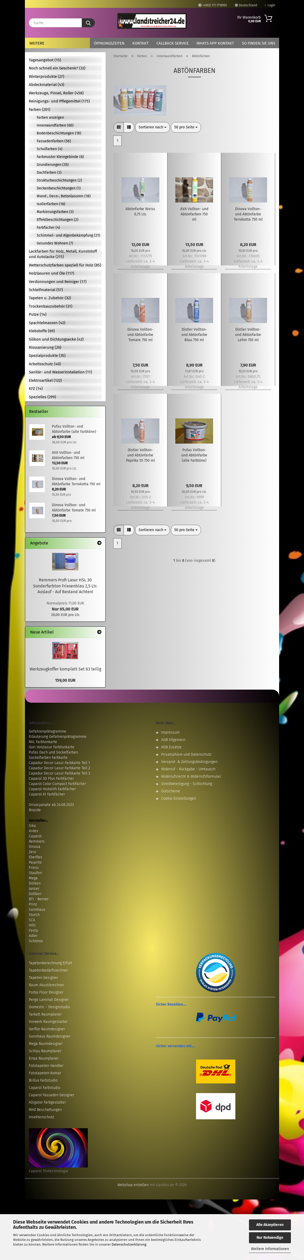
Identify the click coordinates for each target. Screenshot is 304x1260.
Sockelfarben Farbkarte (48, 757)
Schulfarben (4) (49, 149)
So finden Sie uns (258, 43)
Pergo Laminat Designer (49, 999)
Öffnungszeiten (109, 43)
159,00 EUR (65, 680)
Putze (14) (37, 314)
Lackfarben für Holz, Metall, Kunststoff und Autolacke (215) (63, 254)
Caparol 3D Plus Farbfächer (51, 778)
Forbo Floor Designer (46, 992)
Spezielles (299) (42, 397)
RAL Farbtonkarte (43, 742)
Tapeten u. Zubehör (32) (50, 298)
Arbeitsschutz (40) (45, 364)
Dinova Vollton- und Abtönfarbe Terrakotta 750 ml (248, 214)
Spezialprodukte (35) (47, 355)
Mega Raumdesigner (46, 1043)
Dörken (35, 883)
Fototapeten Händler (46, 1065)
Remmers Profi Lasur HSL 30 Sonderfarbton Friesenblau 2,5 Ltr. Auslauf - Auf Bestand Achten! (65, 585)
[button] (118, 127)
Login (270, 5)
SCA (32, 920)
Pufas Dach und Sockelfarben (53, 752)
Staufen (35, 873)
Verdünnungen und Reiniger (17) (57, 281)
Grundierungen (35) (53, 164)
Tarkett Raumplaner (45, 1014)
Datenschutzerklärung (129, 1244)
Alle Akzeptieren (270, 1225)
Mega (33, 878)
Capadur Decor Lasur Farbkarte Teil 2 (59, 768)
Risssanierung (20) (45, 347)
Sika (32, 825)
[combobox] (152, 127)
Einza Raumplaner (44, 1058)
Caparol (35, 836)
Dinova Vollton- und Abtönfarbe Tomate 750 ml (140, 334)
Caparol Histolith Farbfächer (52, 789)
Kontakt (140, 43)
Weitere (36, 43)
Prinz (33, 904)
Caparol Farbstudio (44, 1088)
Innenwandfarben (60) (55, 125)
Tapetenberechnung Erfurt (50, 963)
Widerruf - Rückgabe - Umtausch (188, 769)
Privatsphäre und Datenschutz (186, 754)
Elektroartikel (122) (45, 380)
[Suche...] (88, 22)
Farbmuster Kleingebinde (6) (60, 157)
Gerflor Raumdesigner (47, 1029)
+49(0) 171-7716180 (212, 5)
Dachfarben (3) (49, 172)
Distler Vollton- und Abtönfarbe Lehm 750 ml (248, 334)
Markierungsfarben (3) (55, 212)
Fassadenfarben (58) (54, 141)
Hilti (32, 925)
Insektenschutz (41, 1117)
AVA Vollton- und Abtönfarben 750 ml (194, 214)
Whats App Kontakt (215, 43)
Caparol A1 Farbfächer (47, 794)
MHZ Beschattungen (45, 1110)
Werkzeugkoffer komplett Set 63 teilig (65, 669)
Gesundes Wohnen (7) (55, 243)
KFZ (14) (36, 388)
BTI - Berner (38, 899)
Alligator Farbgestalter (47, 1102)
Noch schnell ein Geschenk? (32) (57, 68)
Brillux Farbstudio (43, 1080)
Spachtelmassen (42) (47, 322)
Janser (34, 888)
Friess (34, 867)
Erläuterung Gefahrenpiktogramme (57, 736)
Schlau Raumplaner (45, 1051)
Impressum (170, 732)
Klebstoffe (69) (42, 331)
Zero (32, 852)
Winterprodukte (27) (46, 76)
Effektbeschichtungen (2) (57, 219)
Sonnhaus (37, 909)
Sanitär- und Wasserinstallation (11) (60, 372)
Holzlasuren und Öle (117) (51, 273)
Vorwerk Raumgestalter (48, 1021)
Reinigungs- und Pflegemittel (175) (59, 101)
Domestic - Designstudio (49, 1007)
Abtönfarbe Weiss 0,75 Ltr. (140, 211)
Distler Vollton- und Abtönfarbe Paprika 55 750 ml (140, 455)
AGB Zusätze (171, 747)
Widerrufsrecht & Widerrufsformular (191, 776)
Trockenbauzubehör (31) (50, 306)
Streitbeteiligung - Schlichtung (186, 784)
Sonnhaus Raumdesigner (49, 1036)
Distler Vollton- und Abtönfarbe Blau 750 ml (194, 334)
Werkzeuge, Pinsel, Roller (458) (56, 93)
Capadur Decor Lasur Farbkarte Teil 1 (59, 763)
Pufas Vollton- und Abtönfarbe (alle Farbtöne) (194, 455)
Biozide (35, 810)
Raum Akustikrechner (46, 985)
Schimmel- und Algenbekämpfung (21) (68, 235)
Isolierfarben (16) (51, 204)
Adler (33, 936)
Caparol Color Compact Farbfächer (57, 784)
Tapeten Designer (43, 977)
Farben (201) (39, 109)
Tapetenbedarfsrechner (48, 970)
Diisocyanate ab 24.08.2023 (51, 805)
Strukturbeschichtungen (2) (59, 180)
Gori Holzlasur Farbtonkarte (51, 747)
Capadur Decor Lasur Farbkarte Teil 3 (59, 773)
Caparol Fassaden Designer (51, 1095)
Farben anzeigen (50, 117)
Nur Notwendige (270, 1237)
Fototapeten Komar (45, 1073)
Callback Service (172, 43)
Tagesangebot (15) (45, 60)
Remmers (37, 841)
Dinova (34, 846)
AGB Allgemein (173, 740)
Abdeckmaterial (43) (46, 84)
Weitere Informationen (270, 1249)
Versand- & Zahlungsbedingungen (189, 762)
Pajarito (35, 862)
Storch (34, 915)
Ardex (33, 831)
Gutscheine (170, 791)
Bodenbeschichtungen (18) (59, 133)
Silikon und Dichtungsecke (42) (56, 339)
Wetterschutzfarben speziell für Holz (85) (65, 265)
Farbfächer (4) (48, 227)
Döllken (35, 894)
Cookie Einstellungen (178, 798)
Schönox (36, 941)
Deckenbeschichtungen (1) (59, 188)
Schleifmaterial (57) (46, 289)
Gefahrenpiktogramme (47, 731)
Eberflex (35, 857)
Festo (33, 930)
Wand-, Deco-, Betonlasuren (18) (64, 196)
